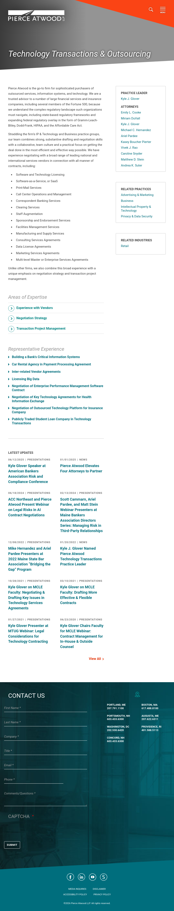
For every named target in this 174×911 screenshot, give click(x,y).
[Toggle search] (151, 10)
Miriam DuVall (130, 118)
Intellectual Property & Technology (136, 208)
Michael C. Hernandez (136, 130)
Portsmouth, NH (118, 715)
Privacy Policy (102, 894)
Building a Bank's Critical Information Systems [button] (46, 357)
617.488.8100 (149, 708)
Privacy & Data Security (136, 216)
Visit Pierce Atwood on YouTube (92, 877)
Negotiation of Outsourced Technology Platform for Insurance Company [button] (57, 410)
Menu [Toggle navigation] (162, 10)
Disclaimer (99, 889)
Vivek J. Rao (129, 147)
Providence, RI (151, 726)
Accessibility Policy (75, 894)
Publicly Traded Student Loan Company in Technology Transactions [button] (51, 421)
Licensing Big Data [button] (25, 379)
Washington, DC (118, 726)
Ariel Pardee (129, 136)
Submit (12, 844)
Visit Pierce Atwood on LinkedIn (81, 877)
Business (127, 201)
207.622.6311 (149, 719)
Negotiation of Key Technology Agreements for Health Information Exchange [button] (51, 399)
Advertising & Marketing (137, 195)
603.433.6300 (115, 719)
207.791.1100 (115, 708)
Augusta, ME (150, 715)
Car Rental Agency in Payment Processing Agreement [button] (51, 364)
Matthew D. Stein (132, 159)
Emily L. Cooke (131, 112)
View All (95, 659)
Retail (125, 246)
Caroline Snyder (131, 153)
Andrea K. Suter (131, 165)
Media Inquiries (77, 889)
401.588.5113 (149, 730)
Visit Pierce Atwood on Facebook (70, 877)
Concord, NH (115, 737)
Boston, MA (149, 704)
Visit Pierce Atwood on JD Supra (103, 877)
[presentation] (39, 830)
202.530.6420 (115, 730)
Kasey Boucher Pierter (136, 142)
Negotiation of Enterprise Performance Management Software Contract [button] (57, 388)
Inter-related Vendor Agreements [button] (36, 372)
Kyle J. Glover (130, 99)
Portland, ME (116, 704)
